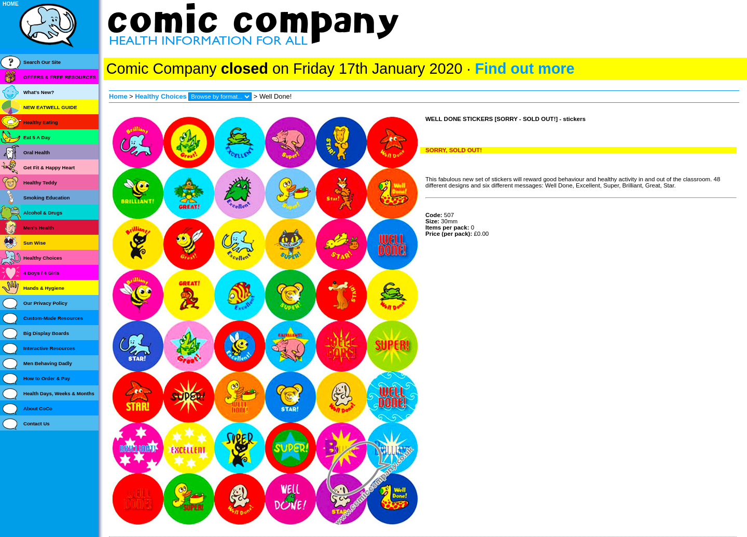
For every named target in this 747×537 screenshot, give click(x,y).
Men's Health (38, 228)
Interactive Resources (49, 348)
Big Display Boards (46, 333)
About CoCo (37, 408)
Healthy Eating (40, 122)
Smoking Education (46, 197)
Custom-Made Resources (53, 318)
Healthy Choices (161, 96)
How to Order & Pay (46, 378)
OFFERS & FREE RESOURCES (59, 77)
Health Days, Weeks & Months (58, 393)
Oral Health (36, 152)
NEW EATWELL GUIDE (50, 107)
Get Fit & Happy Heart (49, 167)
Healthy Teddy (40, 182)
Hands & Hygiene (43, 288)
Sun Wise (34, 243)
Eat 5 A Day (36, 137)
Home (118, 96)
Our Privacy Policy (45, 303)
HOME (11, 4)
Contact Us (36, 423)
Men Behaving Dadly (47, 363)
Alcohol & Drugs (42, 213)
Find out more (524, 68)
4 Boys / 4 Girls (41, 273)
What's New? (38, 92)
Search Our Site (42, 62)
